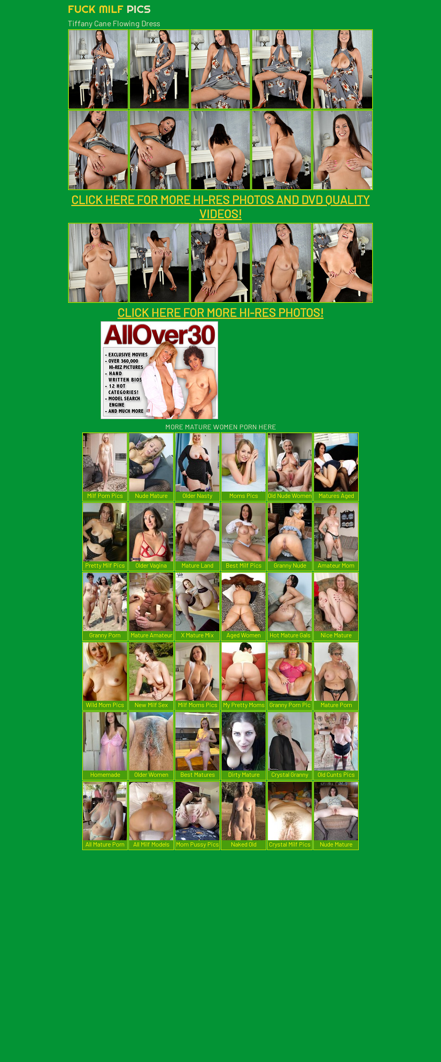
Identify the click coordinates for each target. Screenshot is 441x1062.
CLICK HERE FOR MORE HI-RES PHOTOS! (220, 312)
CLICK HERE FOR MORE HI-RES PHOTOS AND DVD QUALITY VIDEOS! (220, 206)
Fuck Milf (109, 9)
